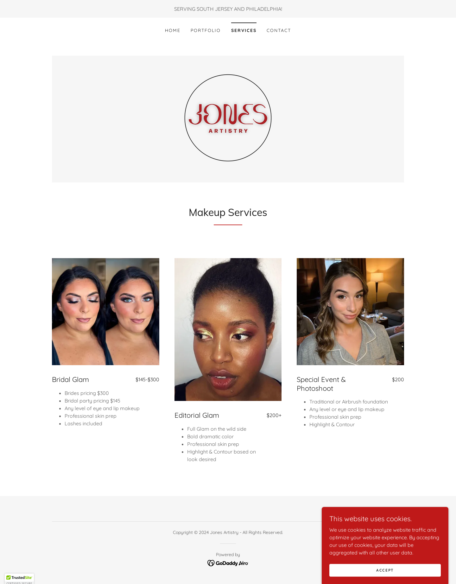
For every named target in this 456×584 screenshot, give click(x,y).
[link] (228, 118)
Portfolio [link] (206, 30)
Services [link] (243, 30)
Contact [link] (279, 30)
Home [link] (172, 30)
